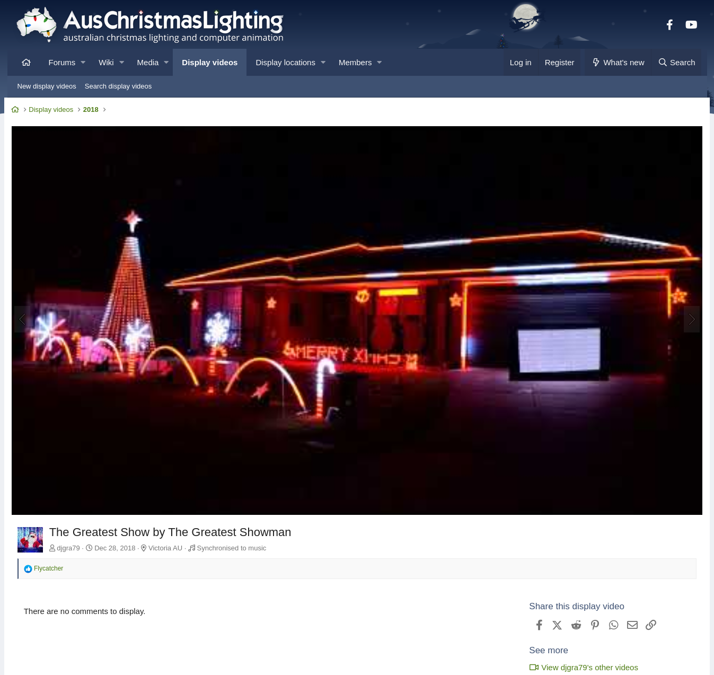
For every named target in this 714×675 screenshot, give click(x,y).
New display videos (46, 86)
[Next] (688, 318)
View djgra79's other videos (579, 664)
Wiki (106, 62)
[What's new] (618, 62)
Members (355, 62)
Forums (62, 62)
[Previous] (26, 318)
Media (148, 62)
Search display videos (118, 86)
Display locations (285, 62)
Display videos (209, 62)
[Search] (676, 62)
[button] (83, 62)
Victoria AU (170, 544)
